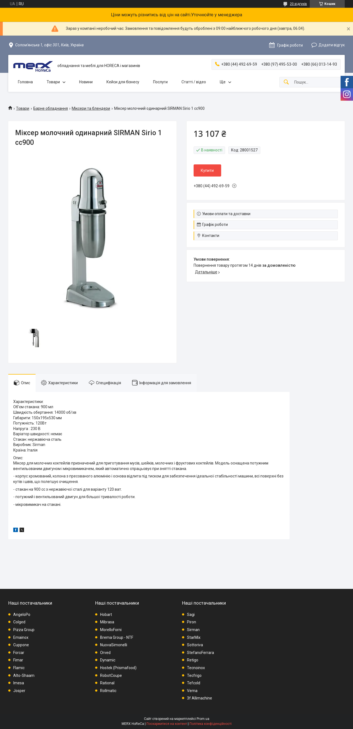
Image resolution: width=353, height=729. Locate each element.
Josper (19, 690)
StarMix (193, 637)
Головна (25, 82)
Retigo (192, 660)
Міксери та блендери (91, 108)
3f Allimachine (199, 698)
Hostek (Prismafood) (118, 668)
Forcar (18, 652)
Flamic (19, 668)
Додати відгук (332, 45)
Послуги (160, 82)
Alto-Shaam (23, 675)
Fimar (18, 660)
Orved (105, 652)
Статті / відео (193, 82)
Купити (207, 170)
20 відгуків (298, 4)
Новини (86, 82)
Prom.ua (203, 719)
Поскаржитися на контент (166, 724)
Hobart (106, 614)
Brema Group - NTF (116, 637)
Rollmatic (108, 690)
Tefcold (193, 683)
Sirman (193, 629)
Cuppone (21, 645)
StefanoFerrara (200, 652)
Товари (53, 82)
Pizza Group (23, 629)
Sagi (191, 614)
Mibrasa (107, 622)
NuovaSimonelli (113, 645)
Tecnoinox (196, 668)
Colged (19, 622)
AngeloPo (21, 614)
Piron (191, 622)
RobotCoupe (111, 675)
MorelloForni (111, 629)
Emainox (20, 637)
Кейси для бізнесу (122, 82)
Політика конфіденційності (210, 724)
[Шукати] (286, 82)
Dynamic (107, 660)
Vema (192, 690)
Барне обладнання (50, 108)
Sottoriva (195, 645)
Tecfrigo (194, 675)
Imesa (18, 683)
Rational (107, 683)
